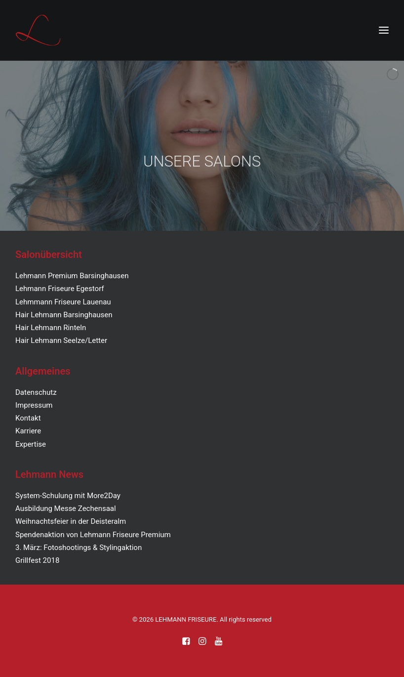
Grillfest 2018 (37, 560)
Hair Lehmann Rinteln (50, 327)
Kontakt (28, 418)
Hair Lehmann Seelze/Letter (61, 340)
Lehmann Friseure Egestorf (59, 288)
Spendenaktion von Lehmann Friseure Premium (93, 534)
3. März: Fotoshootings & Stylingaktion (78, 547)
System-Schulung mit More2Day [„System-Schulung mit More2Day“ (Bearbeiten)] (68, 495)
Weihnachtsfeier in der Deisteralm (70, 521)
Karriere (28, 430)
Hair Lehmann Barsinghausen (64, 314)
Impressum (33, 405)
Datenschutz (36, 392)
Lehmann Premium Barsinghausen (72, 275)
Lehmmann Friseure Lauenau (63, 301)
